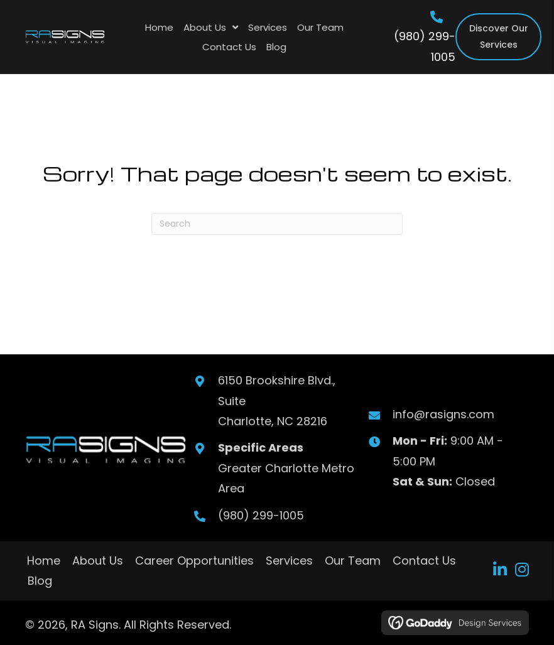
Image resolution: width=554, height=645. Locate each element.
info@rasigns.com (443, 414)
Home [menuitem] (43, 560)
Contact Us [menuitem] (424, 560)
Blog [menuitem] (40, 580)
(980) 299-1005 (260, 515)
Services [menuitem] (289, 560)
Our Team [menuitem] (353, 560)
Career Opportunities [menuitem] (194, 560)
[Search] (277, 224)
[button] (500, 569)
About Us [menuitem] (97, 560)
